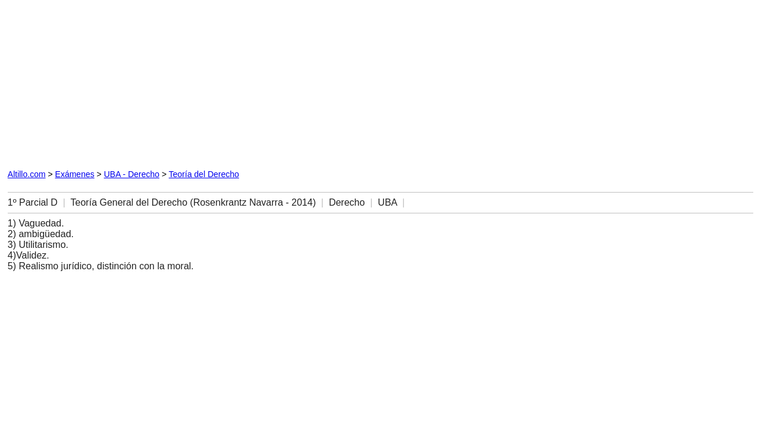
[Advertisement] (143, 82)
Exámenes (75, 174)
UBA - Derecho (131, 174)
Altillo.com (27, 174)
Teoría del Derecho (204, 174)
